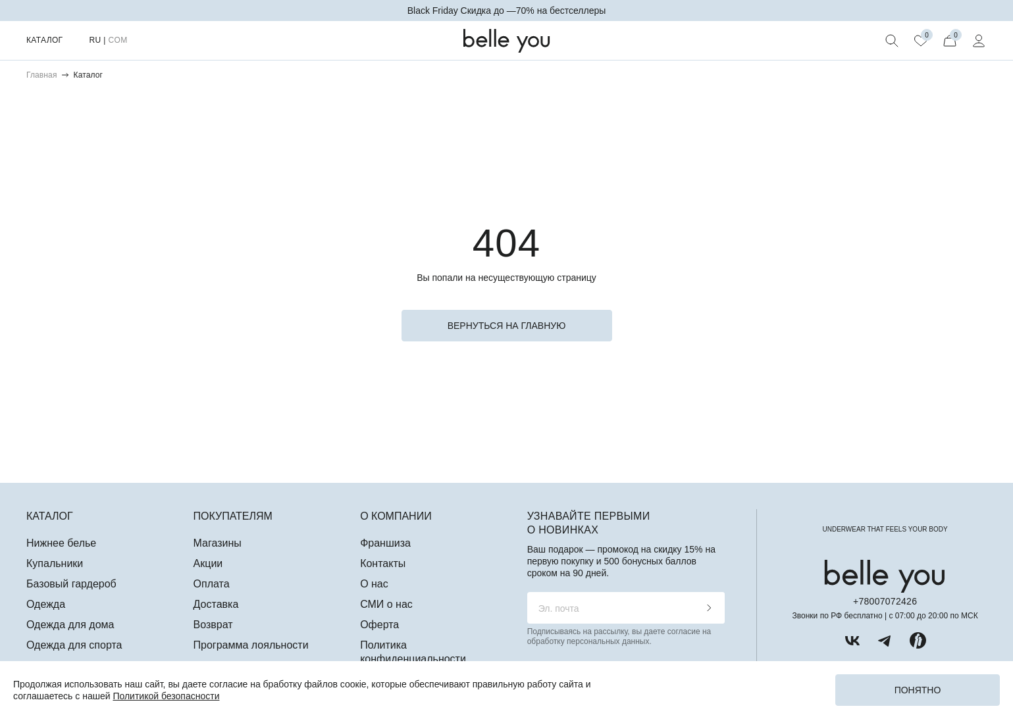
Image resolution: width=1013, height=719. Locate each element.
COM (117, 40)
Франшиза (385, 543)
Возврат (213, 624)
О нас (374, 583)
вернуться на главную (507, 325)
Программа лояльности (251, 645)
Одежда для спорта (74, 645)
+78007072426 (885, 601)
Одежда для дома (70, 624)
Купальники (54, 563)
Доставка (216, 604)
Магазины (218, 543)
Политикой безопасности (166, 696)
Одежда (45, 604)
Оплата (212, 583)
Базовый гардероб (71, 583)
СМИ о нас (386, 604)
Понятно (918, 690)
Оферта (379, 624)
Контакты (382, 563)
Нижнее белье (61, 543)
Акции (208, 563)
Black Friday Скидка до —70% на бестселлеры (506, 10)
